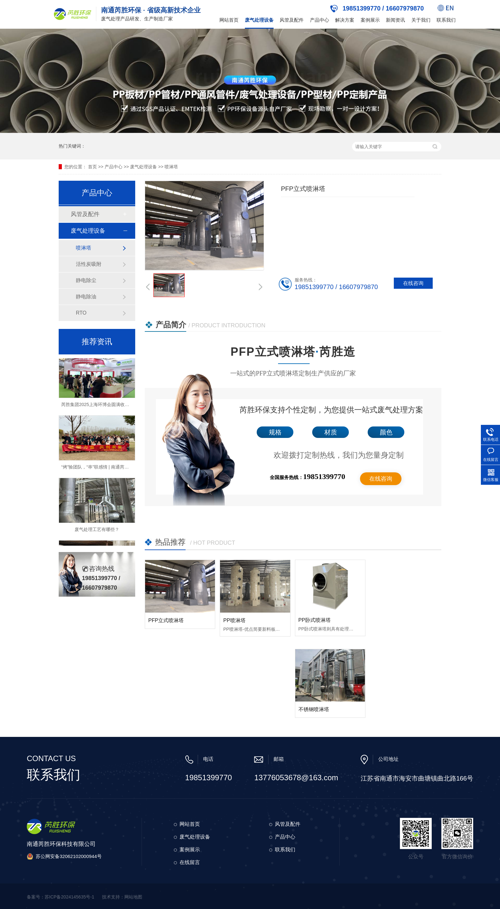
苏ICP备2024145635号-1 (69, 896)
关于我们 (420, 20)
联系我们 (446, 20)
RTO (81, 313)
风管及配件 (292, 20)
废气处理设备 (259, 20)
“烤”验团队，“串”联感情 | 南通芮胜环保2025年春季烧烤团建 (120, 467)
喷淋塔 (171, 166)
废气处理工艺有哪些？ (97, 530)
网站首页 (229, 20)
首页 (92, 166)
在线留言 (190, 862)
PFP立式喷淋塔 (166, 620)
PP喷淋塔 (234, 620)
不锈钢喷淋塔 (313, 709)
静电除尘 (86, 280)
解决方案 (344, 20)
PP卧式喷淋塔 (314, 620)
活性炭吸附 (88, 264)
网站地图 (133, 896)
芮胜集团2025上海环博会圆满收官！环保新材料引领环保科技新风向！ (131, 405)
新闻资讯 (395, 20)
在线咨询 (380, 479)
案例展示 (370, 20)
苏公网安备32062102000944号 (69, 856)
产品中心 (319, 20)
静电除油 (86, 296)
